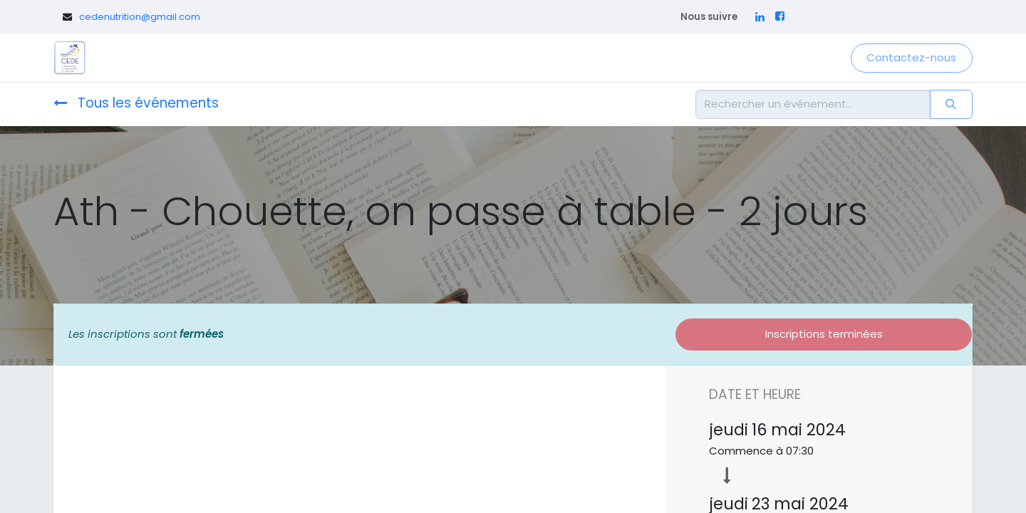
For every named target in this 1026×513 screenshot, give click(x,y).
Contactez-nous (911, 57)
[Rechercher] (951, 104)
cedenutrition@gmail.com (139, 17)
